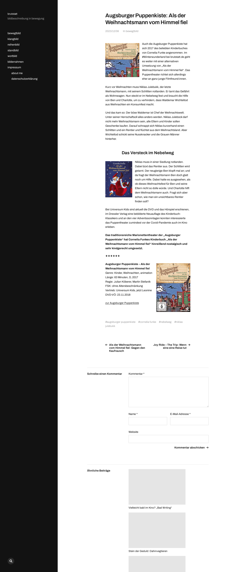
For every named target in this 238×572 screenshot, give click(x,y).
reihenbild (13, 44)
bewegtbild (14, 33)
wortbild (12, 56)
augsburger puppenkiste (121, 321)
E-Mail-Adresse (180, 414)
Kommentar (136, 373)
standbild (13, 50)
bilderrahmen (16, 61)
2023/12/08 (112, 31)
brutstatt (12, 13)
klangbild (13, 39)
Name (133, 414)
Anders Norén (201, 558)
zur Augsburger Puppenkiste (122, 302)
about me (17, 73)
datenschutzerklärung (24, 78)
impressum (14, 67)
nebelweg (167, 321)
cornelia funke (148, 321)
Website (133, 431)
